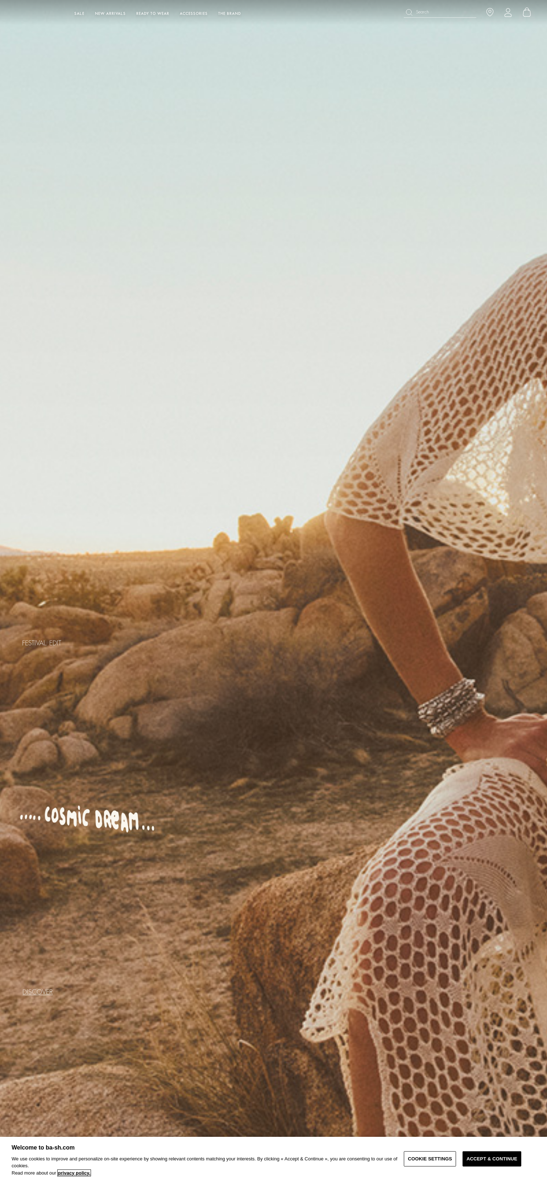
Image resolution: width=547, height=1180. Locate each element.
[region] (273, 1158)
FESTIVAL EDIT (41, 643)
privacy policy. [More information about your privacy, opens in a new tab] (74, 1173)
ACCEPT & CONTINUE (492, 1159)
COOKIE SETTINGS (430, 1159)
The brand (229, 14)
